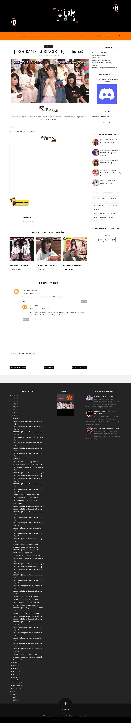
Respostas (23, 302)
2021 (13, 413)
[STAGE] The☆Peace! (20, 459)
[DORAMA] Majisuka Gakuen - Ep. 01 (106, 429)
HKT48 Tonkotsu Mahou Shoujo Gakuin (105, 205)
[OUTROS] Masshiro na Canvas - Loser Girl (27, 465)
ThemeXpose (66, 720)
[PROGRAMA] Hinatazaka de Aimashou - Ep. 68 (28, 476)
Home (12, 36)
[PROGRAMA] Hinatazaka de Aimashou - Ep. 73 (28, 616)
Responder (84, 301)
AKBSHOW (104, 198)
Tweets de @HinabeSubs (100, 116)
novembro (17, 686)
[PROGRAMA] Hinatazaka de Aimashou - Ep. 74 (28, 619)
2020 (13, 410)
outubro (16, 683)
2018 (13, 404)
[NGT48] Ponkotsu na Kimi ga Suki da (25, 605)
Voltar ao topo (65, 709)
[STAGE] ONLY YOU (19, 503)
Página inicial (49, 368)
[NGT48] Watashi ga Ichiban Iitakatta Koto (27, 556)
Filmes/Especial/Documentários (90, 36)
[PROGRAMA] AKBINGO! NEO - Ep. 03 (25, 501)
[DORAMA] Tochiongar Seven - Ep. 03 (25, 597)
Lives (32, 36)
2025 (13, 697)
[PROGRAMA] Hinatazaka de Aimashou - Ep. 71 (28, 564)
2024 (13, 694)
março (15, 663)
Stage (38, 36)
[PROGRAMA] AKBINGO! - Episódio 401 (26, 602)
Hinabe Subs (28, 217)
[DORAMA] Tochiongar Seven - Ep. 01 (25, 544)
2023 (13, 692)
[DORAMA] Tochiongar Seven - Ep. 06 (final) (27, 657)
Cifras (96, 221)
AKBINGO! (48, 46)
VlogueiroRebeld (30, 290)
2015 (13, 396)
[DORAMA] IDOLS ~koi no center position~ (27, 613)
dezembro (16, 689)
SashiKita (97, 209)
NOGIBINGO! (114, 198)
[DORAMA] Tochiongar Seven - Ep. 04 (25, 599)
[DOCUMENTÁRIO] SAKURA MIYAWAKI (26, 495)
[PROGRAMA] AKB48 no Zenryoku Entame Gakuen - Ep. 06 (110, 172)
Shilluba (34, 306)
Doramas (59, 36)
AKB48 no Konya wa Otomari (108, 202)
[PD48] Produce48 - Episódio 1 (104, 396)
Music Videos (21, 36)
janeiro (15, 418)
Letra (95, 202)
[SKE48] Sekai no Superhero (22, 553)
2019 (13, 407)
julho (15, 674)
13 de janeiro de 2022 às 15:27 (39, 309)
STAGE (111, 217)
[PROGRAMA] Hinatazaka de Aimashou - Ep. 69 (28, 506)
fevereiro (16, 660)
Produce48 (69, 36)
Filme (95, 217)
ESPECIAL (103, 217)
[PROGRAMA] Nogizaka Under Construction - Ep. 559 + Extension (110, 152)
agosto (15, 677)
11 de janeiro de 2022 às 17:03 (31, 294)
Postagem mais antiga (79, 368)
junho (15, 671)
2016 (13, 398)
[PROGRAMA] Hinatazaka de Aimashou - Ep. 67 (28, 473)
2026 (13, 700)
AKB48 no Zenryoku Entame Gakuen (104, 213)
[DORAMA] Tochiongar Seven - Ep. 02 (25, 547)
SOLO (102, 221)
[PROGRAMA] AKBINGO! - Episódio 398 (26, 462)
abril (15, 666)
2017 (13, 401)
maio (15, 669)
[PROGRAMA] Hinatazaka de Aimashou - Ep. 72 (28, 567)
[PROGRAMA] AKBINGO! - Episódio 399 (26, 498)
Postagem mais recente (18, 368)
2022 (13, 416)
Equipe (109, 36)
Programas (48, 36)
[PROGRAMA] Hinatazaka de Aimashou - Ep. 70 (28, 509)
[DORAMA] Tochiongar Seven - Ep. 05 (25, 654)
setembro (16, 680)
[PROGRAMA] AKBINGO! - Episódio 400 (26, 550)
